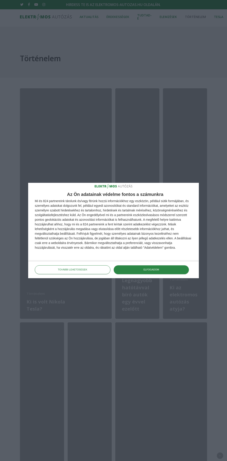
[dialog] (113, 230)
